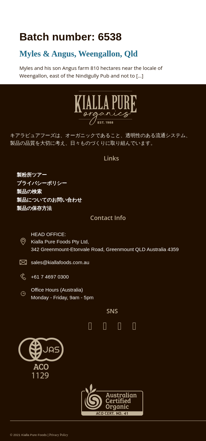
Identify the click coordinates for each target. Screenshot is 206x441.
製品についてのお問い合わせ (49, 199)
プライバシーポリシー (42, 183)
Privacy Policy (58, 435)
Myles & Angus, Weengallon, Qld (78, 53)
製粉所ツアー (32, 174)
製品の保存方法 (34, 208)
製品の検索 (29, 191)
